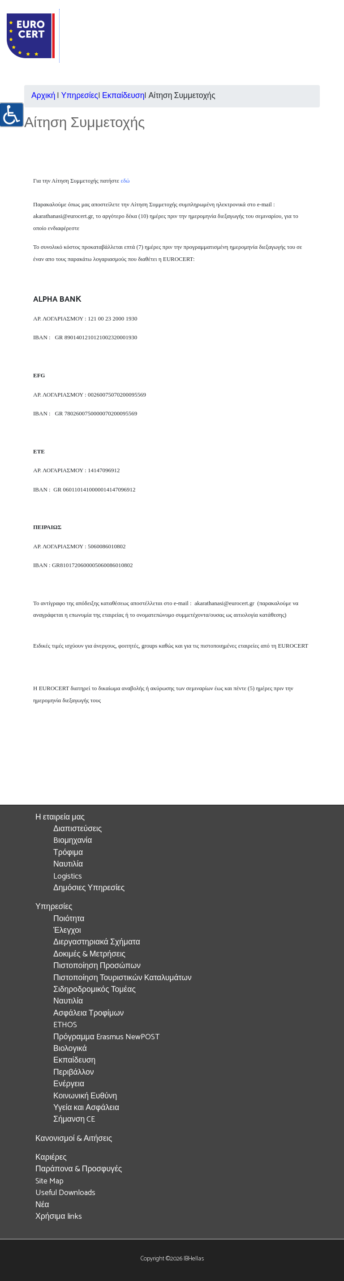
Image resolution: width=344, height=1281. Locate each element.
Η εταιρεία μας (60, 817)
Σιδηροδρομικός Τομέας (94, 989)
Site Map (49, 1181)
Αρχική (43, 96)
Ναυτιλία (68, 864)
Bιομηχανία (72, 840)
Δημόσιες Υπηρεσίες (89, 888)
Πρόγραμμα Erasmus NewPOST (106, 1037)
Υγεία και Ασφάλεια (86, 1108)
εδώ (124, 180)
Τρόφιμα (68, 852)
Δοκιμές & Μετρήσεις (89, 954)
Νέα (42, 1205)
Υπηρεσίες (79, 96)
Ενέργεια (68, 1084)
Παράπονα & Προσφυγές (78, 1169)
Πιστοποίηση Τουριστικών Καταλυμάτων (122, 978)
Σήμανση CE (74, 1119)
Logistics (67, 876)
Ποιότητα (69, 919)
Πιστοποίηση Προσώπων (97, 966)
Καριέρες (51, 1157)
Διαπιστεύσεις (77, 829)
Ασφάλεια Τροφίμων (88, 1013)
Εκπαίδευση (123, 96)
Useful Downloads (65, 1193)
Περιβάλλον (73, 1072)
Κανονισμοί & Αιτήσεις (73, 1138)
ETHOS (65, 1025)
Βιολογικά (70, 1048)
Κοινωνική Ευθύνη (85, 1096)
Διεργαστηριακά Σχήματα (96, 942)
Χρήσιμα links (58, 1216)
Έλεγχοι (67, 930)
